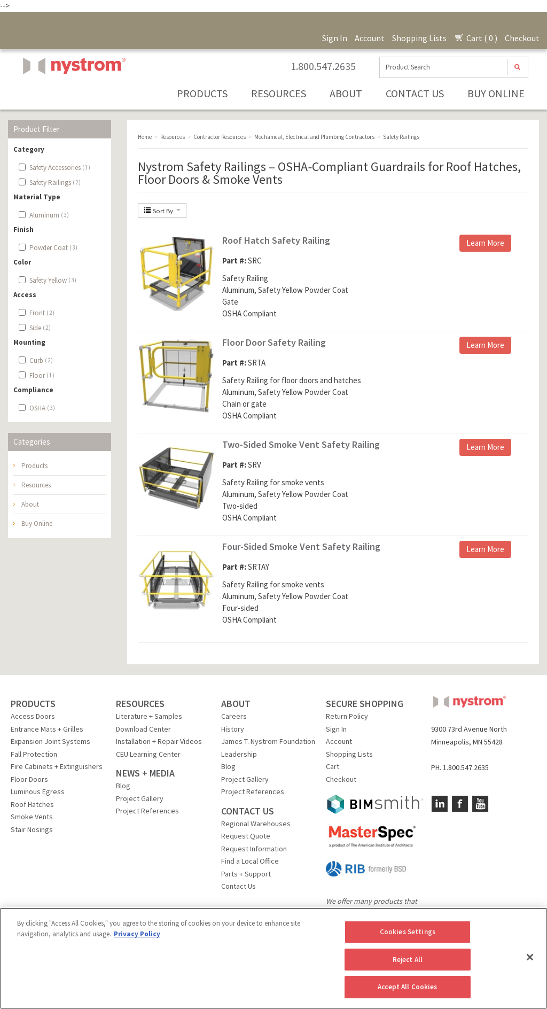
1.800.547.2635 (323, 66)
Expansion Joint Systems (50, 741)
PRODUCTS (33, 703)
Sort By (162, 210)
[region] (273, 958)
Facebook (459, 803)
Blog (123, 785)
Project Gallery (139, 798)
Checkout (522, 38)
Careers (234, 716)
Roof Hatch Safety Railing (276, 240)
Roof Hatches (32, 804)
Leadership (239, 754)
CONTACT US (247, 811)
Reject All (408, 959)
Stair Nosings (32, 829)
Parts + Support (246, 874)
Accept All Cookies (407, 986)
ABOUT (236, 703)
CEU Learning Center (148, 754)
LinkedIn (439, 803)
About (346, 93)
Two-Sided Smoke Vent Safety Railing (301, 444)
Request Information (254, 848)
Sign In (334, 38)
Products (202, 93)
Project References (147, 811)
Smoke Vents (32, 816)
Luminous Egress (38, 791)
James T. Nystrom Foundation (268, 741)
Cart (332, 766)
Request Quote (245, 836)
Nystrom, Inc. (72, 93)
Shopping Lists (419, 38)
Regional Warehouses (256, 823)
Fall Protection (34, 754)
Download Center (143, 729)
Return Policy (347, 716)
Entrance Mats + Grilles (47, 729)
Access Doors (33, 716)
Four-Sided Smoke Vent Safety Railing (301, 546)
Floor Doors (29, 779)
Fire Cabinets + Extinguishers (57, 766)
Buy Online (496, 93)
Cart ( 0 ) (475, 38)
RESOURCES (140, 703)
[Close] (530, 957)
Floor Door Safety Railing (274, 342)
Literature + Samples (149, 716)
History (232, 729)
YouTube (480, 803)
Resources (278, 93)
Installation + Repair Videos (159, 741)
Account (370, 38)
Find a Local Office (250, 861)
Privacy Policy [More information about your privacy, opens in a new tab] (137, 933)
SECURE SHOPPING (364, 703)
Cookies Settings (407, 931)
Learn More (485, 243)
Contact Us (415, 93)
